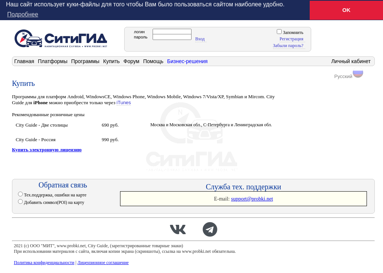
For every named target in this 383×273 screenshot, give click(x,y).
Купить (111, 61)
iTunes (124, 102)
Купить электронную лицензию (47, 149)
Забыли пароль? (288, 45)
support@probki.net (252, 198)
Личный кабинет (351, 61)
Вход (200, 38)
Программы (85, 61)
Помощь (153, 61)
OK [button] (346, 10)
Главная (24, 61)
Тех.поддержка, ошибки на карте (54, 194)
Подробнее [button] (22, 14)
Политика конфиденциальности (44, 262)
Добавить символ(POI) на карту (53, 202)
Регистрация (291, 38)
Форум (131, 61)
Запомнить (292, 32)
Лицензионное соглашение (103, 262)
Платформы (52, 61)
